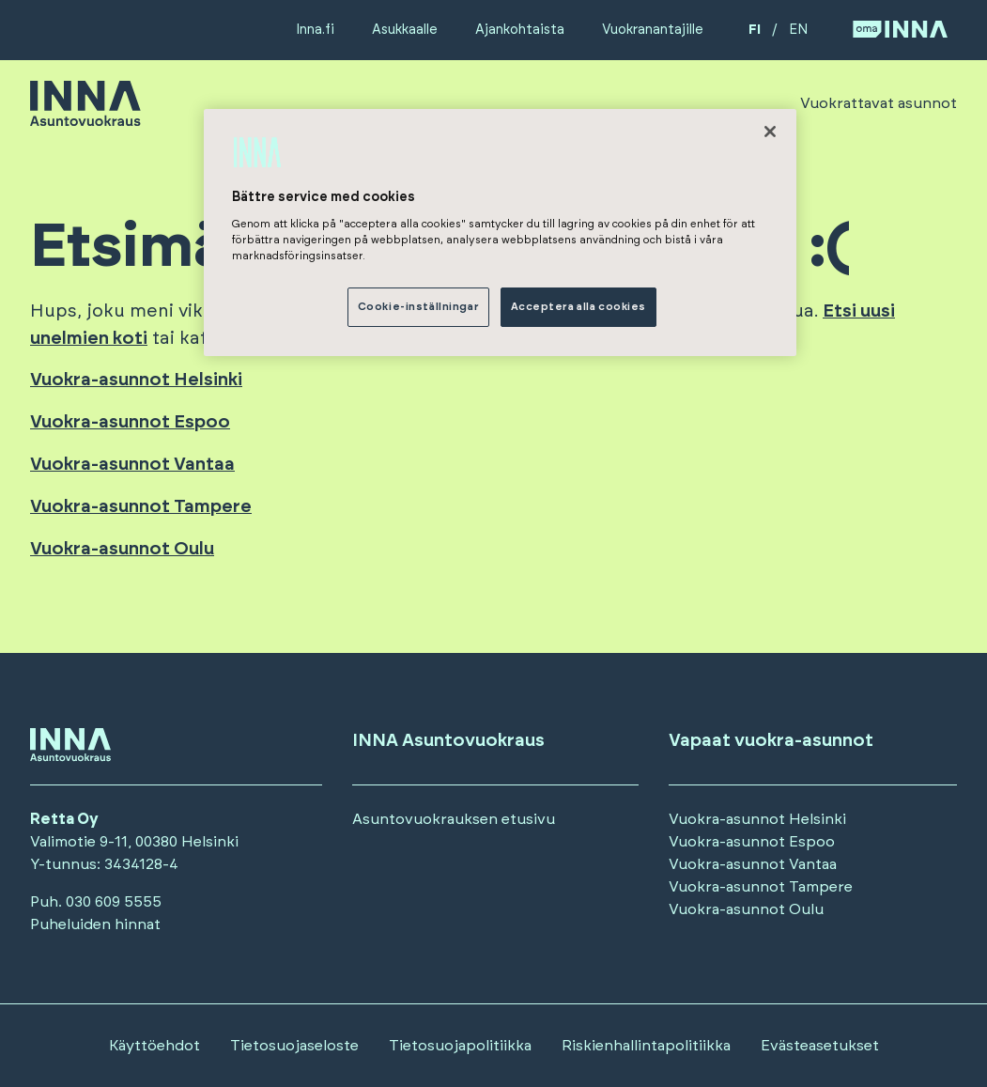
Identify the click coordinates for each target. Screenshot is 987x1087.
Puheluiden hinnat (95, 924)
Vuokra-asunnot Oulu (122, 549)
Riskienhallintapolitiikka (646, 1045)
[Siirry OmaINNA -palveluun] (900, 30)
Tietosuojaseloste (294, 1045)
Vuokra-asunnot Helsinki (136, 380)
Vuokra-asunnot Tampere (141, 507)
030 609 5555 (114, 901)
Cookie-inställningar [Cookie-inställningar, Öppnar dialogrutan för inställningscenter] (418, 307)
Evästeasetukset (820, 1045)
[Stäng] (770, 131)
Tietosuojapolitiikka (460, 1045)
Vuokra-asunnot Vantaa (132, 465)
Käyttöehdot (154, 1045)
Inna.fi (315, 30)
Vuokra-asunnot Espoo (130, 422)
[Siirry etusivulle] (85, 117)
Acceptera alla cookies (579, 307)
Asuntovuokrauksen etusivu (453, 819)
